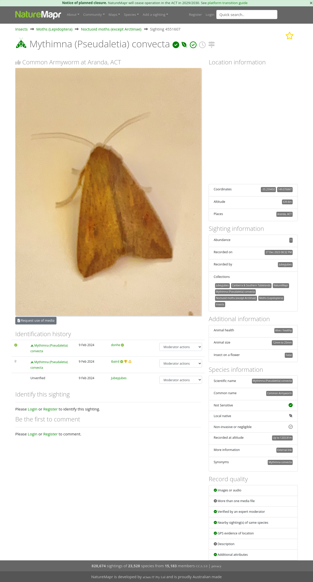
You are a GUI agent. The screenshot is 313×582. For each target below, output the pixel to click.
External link (284, 450)
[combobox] (257, 14)
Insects (21, 29)
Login (210, 14)
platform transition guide (228, 3)
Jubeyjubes (118, 378)
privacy (216, 566)
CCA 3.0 (202, 566)
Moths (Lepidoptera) (54, 29)
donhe (115, 345)
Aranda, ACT (284, 214)
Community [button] (92, 14)
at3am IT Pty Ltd (154, 577)
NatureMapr (281, 285)
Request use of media (36, 320)
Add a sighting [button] (154, 14)
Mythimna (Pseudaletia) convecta (235, 291)
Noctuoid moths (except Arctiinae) (111, 29)
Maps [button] (113, 14)
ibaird (115, 361)
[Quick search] (246, 14)
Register (195, 14)
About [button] (72, 14)
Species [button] (130, 14)
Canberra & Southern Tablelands (251, 285)
